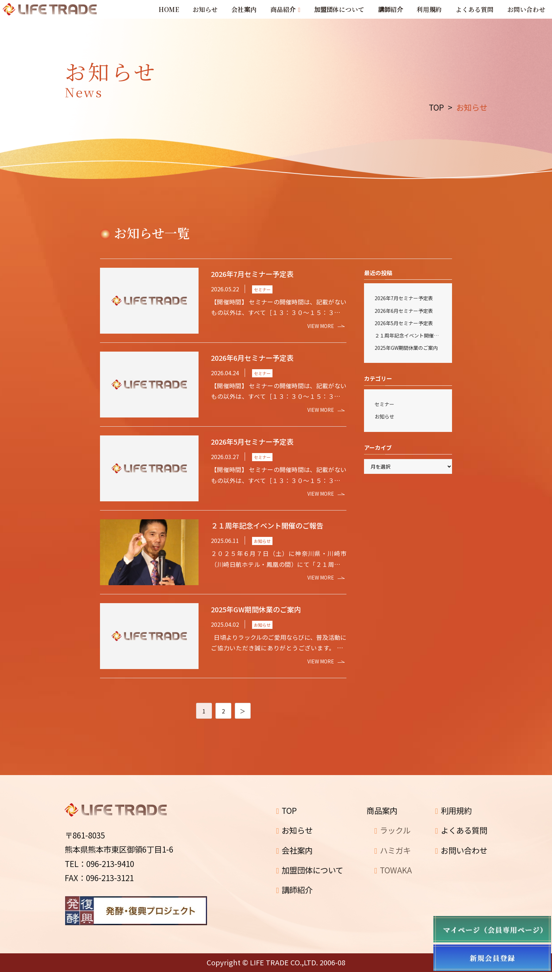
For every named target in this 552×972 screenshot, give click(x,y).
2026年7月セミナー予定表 (404, 298)
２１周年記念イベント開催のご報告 (408, 335)
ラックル (392, 830)
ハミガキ (392, 850)
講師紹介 (294, 889)
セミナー (384, 404)
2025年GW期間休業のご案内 (406, 347)
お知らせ (384, 416)
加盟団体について (309, 869)
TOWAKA (393, 869)
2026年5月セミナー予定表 (404, 323)
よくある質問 (461, 830)
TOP (286, 810)
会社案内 (294, 850)
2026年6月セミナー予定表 (404, 310)
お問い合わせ (461, 850)
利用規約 (453, 810)
